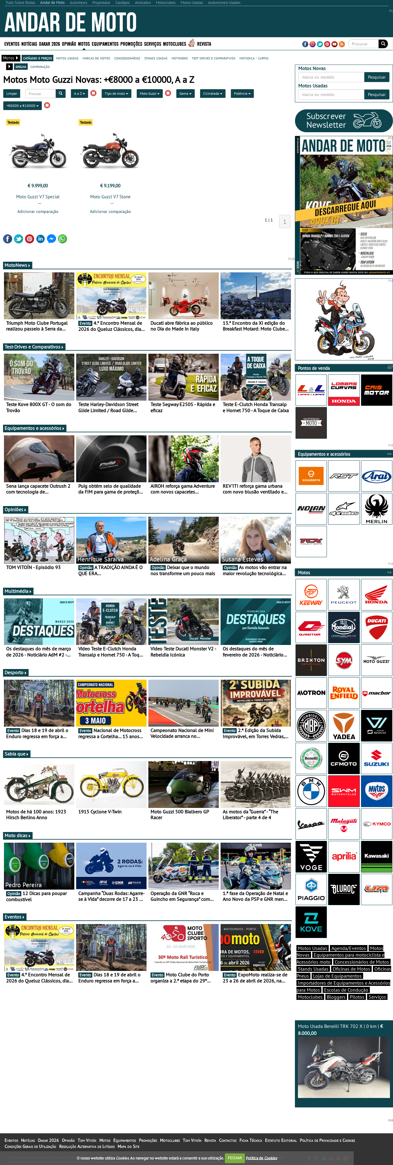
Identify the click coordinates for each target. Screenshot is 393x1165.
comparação (40, 66)
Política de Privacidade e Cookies (327, 1140)
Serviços (152, 43)
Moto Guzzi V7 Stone (110, 197)
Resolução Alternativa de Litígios (87, 1146)
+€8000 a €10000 (22, 105)
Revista (204, 43)
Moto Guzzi (150, 93)
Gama (185, 93)
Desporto (16, 672)
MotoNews (18, 265)
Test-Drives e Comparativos (34, 347)
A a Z (79, 93)
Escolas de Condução (346, 990)
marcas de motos (96, 58)
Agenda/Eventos (348, 948)
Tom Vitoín (87, 1140)
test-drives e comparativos (213, 58)
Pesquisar (377, 77)
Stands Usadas (313, 969)
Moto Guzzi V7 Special (37, 197)
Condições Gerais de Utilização (30, 1146)
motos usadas (67, 58)
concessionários (127, 58)
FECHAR (235, 1157)
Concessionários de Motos (362, 962)
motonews (180, 58)
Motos (84, 43)
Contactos (227, 1140)
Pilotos (357, 997)
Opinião (69, 43)
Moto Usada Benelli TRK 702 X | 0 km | (344, 1060)
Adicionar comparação (37, 211)
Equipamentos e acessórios (35, 428)
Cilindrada (212, 93)
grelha (21, 66)
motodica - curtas (253, 58)
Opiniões (16, 509)
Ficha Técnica (250, 1140)
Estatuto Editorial (281, 1140)
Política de (261, 1157)
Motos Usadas (312, 948)
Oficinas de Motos (351, 969)
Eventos (11, 43)
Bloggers (336, 997)
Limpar (11, 93)
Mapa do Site (128, 1146)
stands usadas (155, 58)
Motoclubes (174, 43)
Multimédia (18, 591)
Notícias (29, 43)
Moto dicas (18, 835)
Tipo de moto (116, 93)
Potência (242, 93)
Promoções (131, 43)
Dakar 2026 (49, 43)
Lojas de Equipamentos (337, 976)
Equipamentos (105, 43)
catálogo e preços (37, 58)
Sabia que (17, 754)
